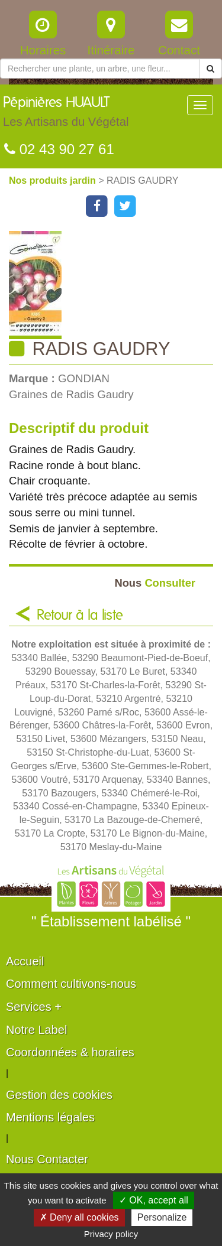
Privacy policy (111, 1234)
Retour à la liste (80, 616)
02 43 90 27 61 (59, 149)
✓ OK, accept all (153, 1200)
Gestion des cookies (59, 1094)
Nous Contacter (47, 1159)
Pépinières (65, 115)
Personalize (162, 1217)
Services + (34, 1006)
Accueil (25, 961)
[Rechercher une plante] (100, 68)
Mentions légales (50, 1117)
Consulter (154, 583)
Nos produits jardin (53, 180)
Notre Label (36, 1029)
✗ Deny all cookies (79, 1217)
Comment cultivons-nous (71, 983)
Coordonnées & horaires (70, 1052)
